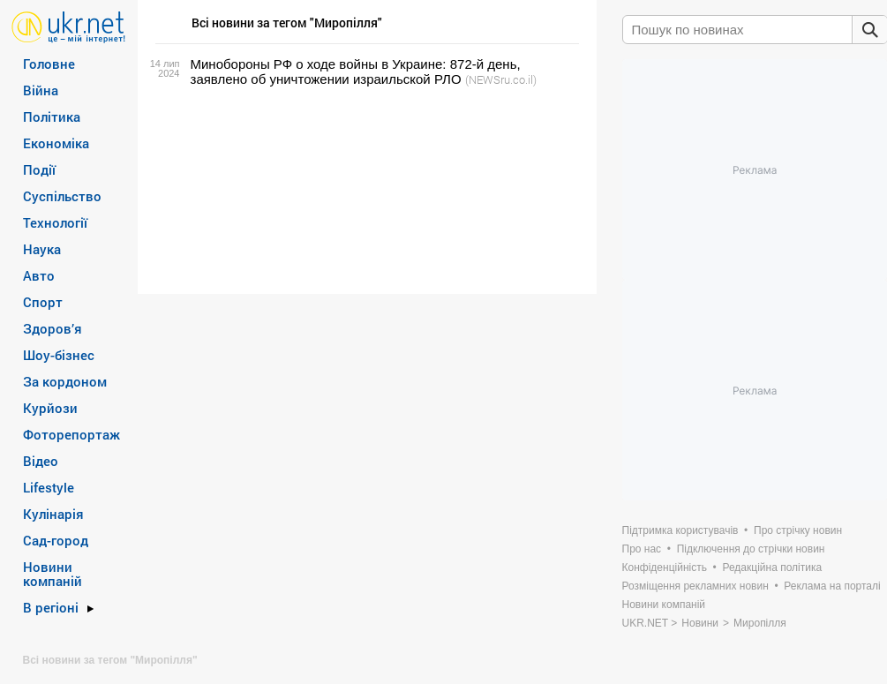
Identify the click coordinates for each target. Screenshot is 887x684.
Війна (40, 90)
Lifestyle (48, 487)
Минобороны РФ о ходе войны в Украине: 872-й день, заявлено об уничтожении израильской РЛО (356, 71)
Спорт (43, 302)
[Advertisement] (364, 190)
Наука (42, 249)
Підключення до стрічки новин (751, 549)
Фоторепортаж (71, 434)
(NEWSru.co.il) (501, 79)
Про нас (642, 549)
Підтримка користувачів (680, 530)
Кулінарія (53, 514)
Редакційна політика (772, 567)
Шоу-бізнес (58, 355)
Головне (49, 63)
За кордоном (65, 381)
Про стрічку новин (798, 530)
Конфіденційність (664, 567)
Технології (55, 222)
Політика (51, 116)
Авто (39, 275)
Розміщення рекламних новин (695, 586)
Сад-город (55, 540)
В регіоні (51, 607)
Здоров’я (52, 328)
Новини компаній (52, 574)
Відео (40, 461)
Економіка (56, 143)
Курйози (50, 408)
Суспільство (62, 196)
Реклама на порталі (832, 586)
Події (39, 169)
